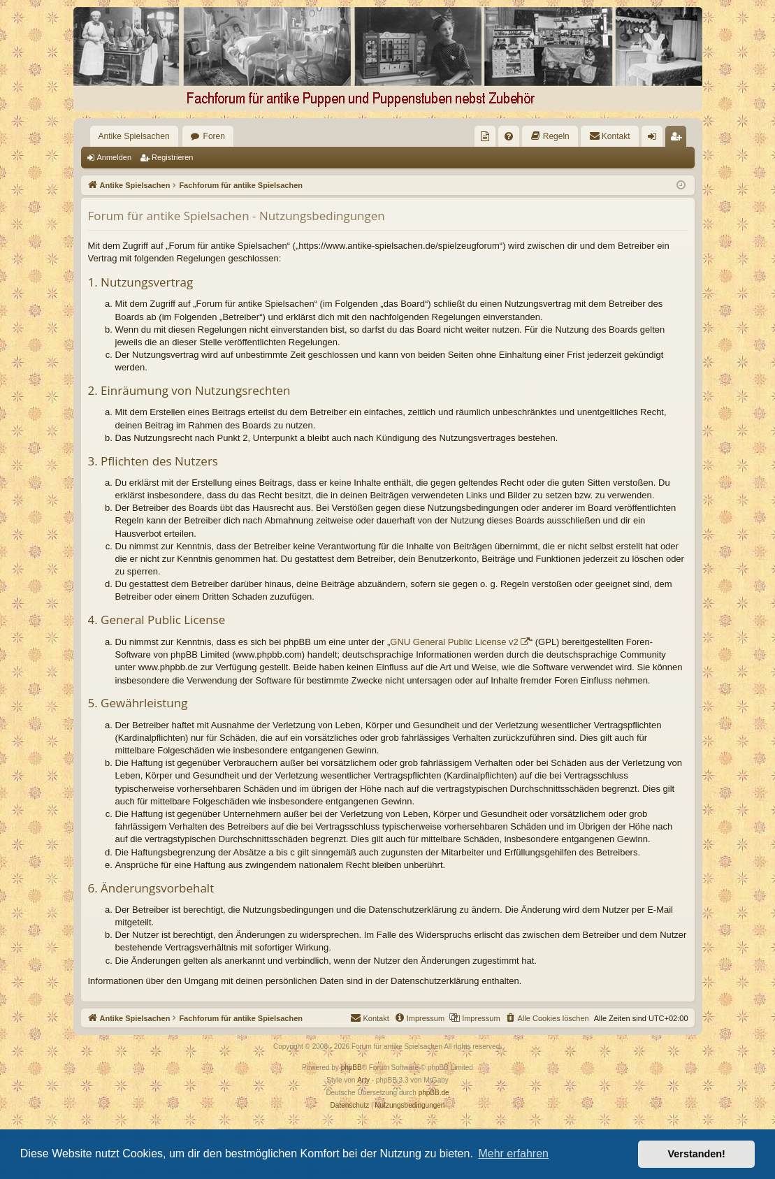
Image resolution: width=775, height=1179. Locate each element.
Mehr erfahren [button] (513, 1153)
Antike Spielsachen (134, 136)
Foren (214, 136)
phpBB (351, 1067)
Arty (363, 1080)
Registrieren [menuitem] (678, 139)
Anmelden (114, 157)
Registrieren (172, 157)
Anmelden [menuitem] (654, 139)
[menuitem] (485, 136)
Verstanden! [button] (696, 1153)
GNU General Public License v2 (454, 642)
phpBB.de (434, 1093)
